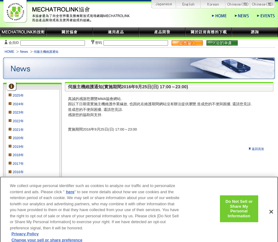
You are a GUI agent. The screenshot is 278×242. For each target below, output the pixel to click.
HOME (9, 51)
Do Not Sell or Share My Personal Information (239, 211)
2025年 (18, 95)
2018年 (18, 155)
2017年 (18, 163)
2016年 (18, 172)
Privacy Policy (25, 236)
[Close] (271, 214)
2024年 (18, 104)
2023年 (18, 112)
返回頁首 (258, 149)
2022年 (18, 121)
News (24, 51)
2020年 (18, 138)
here (70, 194)
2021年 (18, 129)
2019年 (18, 146)
